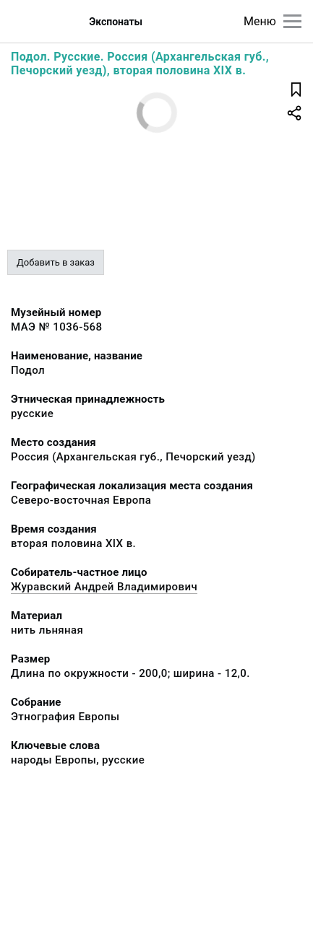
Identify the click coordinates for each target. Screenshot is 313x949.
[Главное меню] (292, 21)
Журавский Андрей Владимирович (104, 586)
